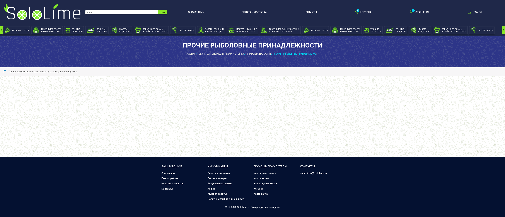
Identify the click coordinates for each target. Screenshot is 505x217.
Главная (190, 54)
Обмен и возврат (217, 178)
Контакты (310, 12)
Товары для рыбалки (258, 54)
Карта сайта (261, 193)
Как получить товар (265, 183)
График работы (170, 178)
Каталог (258, 188)
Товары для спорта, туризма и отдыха (220, 54)
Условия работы (217, 193)
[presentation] (1, 30)
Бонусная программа (220, 183)
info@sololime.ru (317, 173)
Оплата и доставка (254, 12)
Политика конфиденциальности (226, 199)
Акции (211, 188)
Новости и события (172, 183)
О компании (196, 12)
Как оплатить (261, 178)
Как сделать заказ (265, 173)
